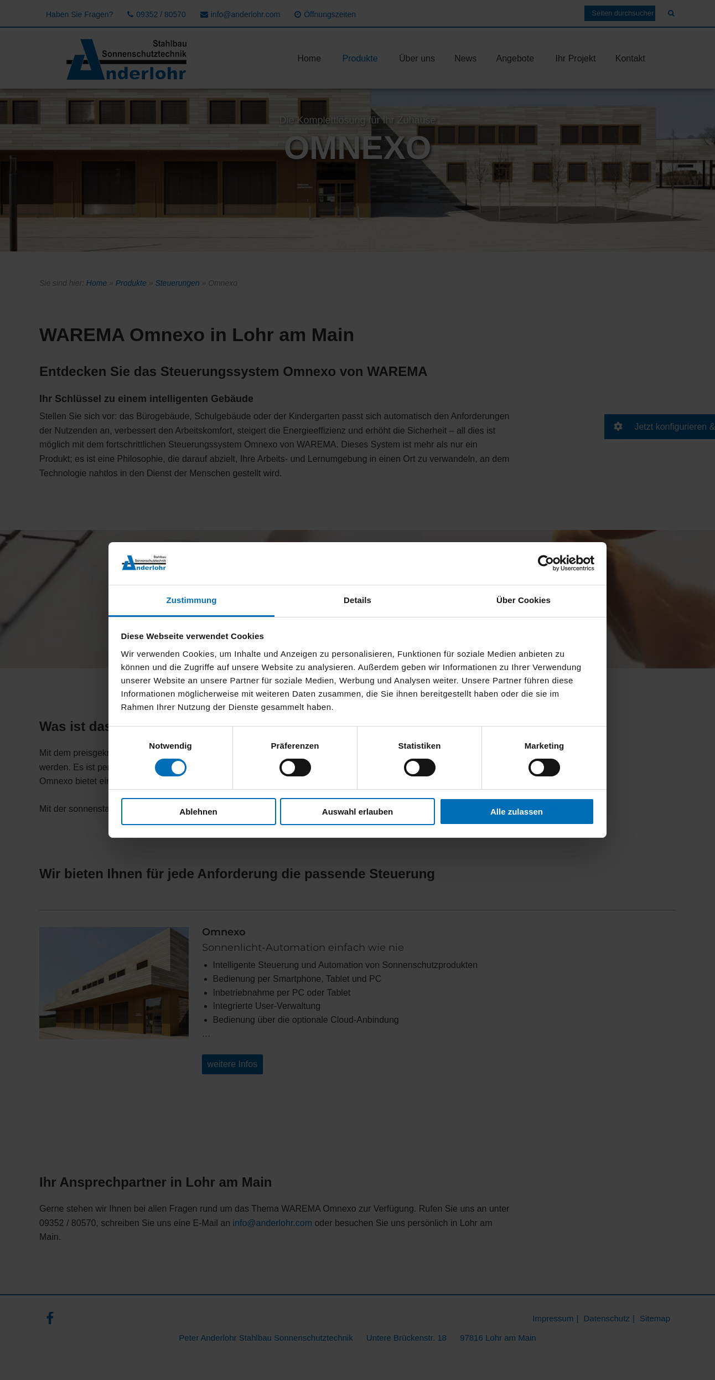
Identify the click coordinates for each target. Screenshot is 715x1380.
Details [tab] (357, 600)
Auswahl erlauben (357, 811)
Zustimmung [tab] (192, 600)
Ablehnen (198, 811)
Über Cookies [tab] (523, 600)
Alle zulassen (516, 811)
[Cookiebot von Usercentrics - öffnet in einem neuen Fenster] (546, 563)
